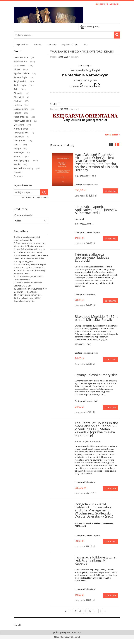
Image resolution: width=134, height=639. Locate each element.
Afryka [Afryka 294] (17, 69)
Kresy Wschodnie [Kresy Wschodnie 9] (22, 120)
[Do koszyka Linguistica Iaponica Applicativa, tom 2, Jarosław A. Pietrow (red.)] (110, 238)
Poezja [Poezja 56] (17, 144)
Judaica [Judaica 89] (17, 112)
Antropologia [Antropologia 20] (20, 77)
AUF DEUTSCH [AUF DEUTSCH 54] (21, 57)
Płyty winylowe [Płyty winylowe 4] (21, 132)
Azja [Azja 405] (16, 89)
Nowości (18, 172)
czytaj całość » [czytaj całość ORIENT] (112, 134)
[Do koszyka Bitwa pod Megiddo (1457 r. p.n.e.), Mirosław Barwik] (110, 359)
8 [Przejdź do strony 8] (100, 611)
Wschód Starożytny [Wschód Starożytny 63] (23, 168)
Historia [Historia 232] (18, 105)
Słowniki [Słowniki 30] (18, 156)
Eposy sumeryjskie (24, 261)
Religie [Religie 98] (17, 148)
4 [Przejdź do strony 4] (85, 611)
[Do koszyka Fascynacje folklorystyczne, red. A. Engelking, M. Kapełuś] (110, 595)
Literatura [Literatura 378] (19, 124)
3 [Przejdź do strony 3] (80, 611)
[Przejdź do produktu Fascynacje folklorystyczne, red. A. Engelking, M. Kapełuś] (62, 558)
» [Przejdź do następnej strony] (105, 611)
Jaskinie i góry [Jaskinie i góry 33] (21, 108)
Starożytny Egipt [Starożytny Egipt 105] (22, 160)
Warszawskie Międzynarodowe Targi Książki (82, 51)
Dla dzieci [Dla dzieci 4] (19, 97)
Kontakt (17, 625)
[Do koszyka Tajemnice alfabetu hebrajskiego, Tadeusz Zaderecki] (110, 300)
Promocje (18, 176)
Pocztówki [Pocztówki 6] (19, 136)
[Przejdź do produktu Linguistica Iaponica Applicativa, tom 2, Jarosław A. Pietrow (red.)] (62, 207)
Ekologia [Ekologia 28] (18, 101)
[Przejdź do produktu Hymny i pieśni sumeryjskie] (62, 376)
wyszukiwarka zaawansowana (34, 197)
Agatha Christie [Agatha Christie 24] (21, 73)
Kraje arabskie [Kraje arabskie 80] (21, 116)
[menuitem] (23, 44)
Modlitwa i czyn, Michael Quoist (30, 267)
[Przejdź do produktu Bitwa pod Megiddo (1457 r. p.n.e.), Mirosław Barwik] (62, 317)
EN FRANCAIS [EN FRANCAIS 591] (20, 61)
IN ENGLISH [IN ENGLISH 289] (20, 65)
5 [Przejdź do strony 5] (90, 611)
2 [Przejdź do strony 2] (75, 611)
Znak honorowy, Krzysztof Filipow (31, 264)
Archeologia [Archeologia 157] (20, 85)
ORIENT (55, 103)
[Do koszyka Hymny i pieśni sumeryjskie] (110, 407)
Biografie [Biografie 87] (18, 93)
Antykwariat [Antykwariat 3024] (20, 81)
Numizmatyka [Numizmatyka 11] (21, 128)
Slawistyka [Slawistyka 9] (19, 152)
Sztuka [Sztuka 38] (17, 164)
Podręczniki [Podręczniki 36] (20, 140)
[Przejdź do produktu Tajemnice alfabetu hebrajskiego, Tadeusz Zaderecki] (62, 255)
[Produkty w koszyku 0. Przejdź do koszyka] (90, 26)
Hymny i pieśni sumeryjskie (29, 294)
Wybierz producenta (23, 215)
